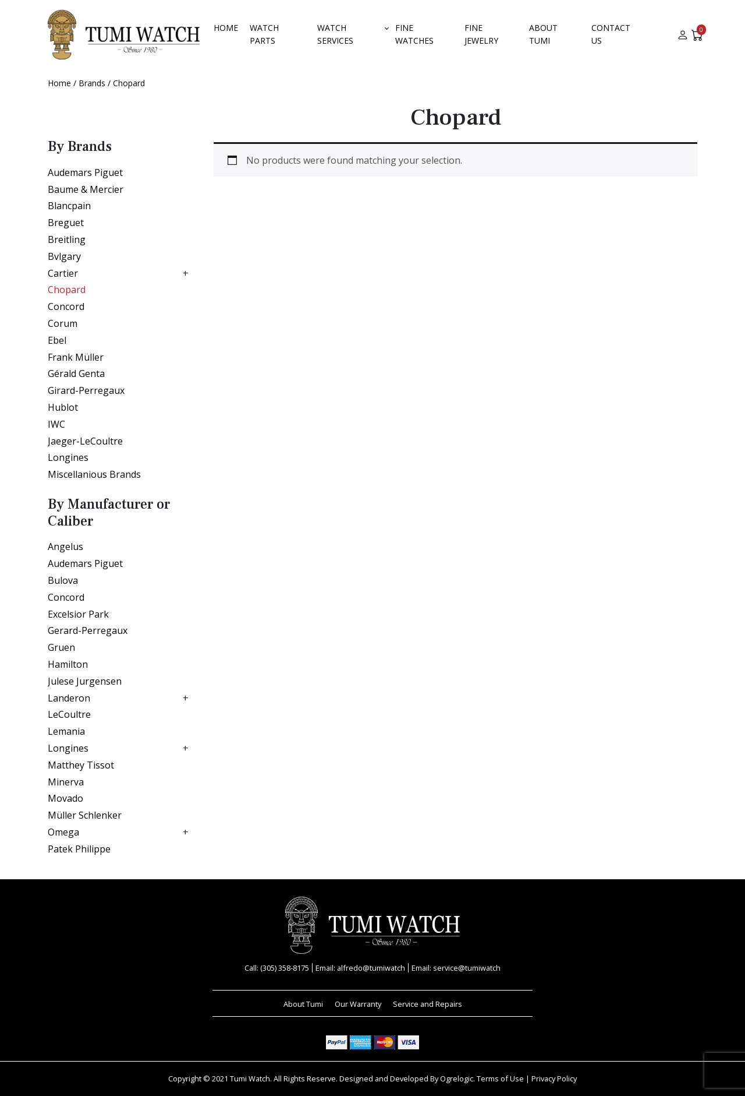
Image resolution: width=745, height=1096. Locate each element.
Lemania (66, 731)
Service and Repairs (427, 1004)
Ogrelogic (456, 1078)
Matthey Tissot (81, 765)
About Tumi (543, 33)
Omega (63, 832)
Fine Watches (414, 33)
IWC (56, 424)
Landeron (69, 698)
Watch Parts (264, 33)
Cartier (63, 273)
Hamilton (68, 664)
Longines (68, 457)
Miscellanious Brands (94, 474)
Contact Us (610, 33)
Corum (62, 323)
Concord (66, 306)
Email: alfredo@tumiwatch (360, 967)
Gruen (61, 647)
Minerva (66, 782)
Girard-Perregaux (86, 390)
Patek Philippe (79, 849)
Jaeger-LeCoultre (85, 441)
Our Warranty (358, 1004)
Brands (92, 83)
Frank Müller (76, 357)
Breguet (66, 222)
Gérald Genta (76, 373)
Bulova (63, 580)
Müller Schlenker (85, 815)
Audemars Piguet (85, 172)
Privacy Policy (554, 1078)
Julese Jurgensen (85, 681)
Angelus (65, 546)
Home (226, 27)
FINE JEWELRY (481, 33)
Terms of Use (500, 1078)
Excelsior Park (78, 614)
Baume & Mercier (85, 189)
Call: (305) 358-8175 (276, 967)
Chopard (67, 289)
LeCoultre (69, 714)
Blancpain (69, 205)
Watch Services (335, 33)
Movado (65, 798)
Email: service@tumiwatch (456, 967)
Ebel (57, 340)
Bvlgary (64, 256)
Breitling (67, 239)
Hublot (63, 407)
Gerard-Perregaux (87, 630)
